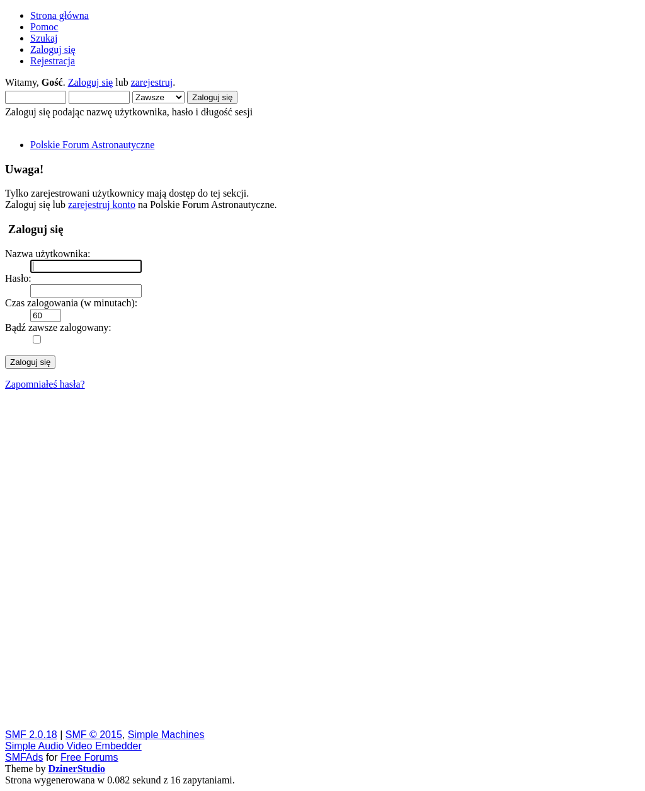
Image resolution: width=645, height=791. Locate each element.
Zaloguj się (90, 82)
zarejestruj (152, 82)
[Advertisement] (322, 559)
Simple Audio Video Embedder (73, 746)
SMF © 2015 (94, 734)
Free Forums (89, 757)
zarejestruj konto (101, 204)
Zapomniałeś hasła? (45, 384)
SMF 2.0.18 (31, 734)
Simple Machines (166, 734)
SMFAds (24, 757)
